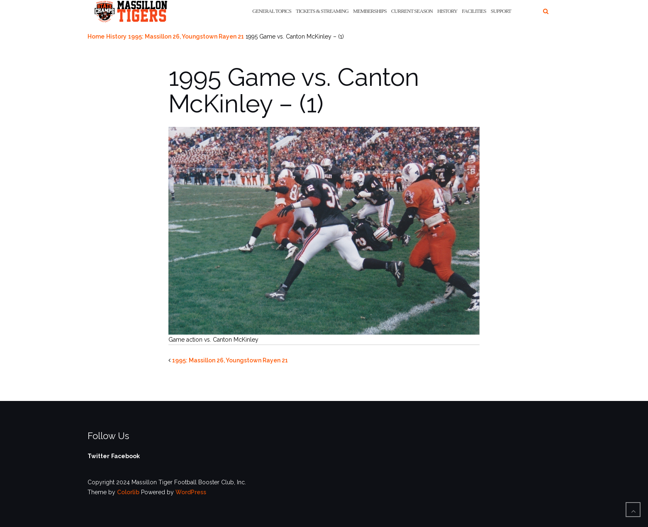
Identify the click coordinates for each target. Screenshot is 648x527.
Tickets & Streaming (322, 11)
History (447, 11)
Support (501, 11)
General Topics (271, 11)
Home (96, 36)
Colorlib (128, 492)
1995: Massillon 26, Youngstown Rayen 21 (186, 36)
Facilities (474, 11)
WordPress (190, 492)
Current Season (412, 11)
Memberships (370, 11)
